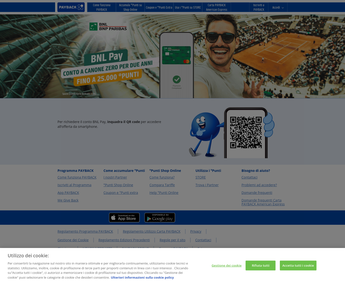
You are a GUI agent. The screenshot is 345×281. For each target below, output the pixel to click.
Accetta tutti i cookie (298, 269)
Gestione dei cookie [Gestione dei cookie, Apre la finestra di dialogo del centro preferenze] (227, 269)
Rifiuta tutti (261, 269)
